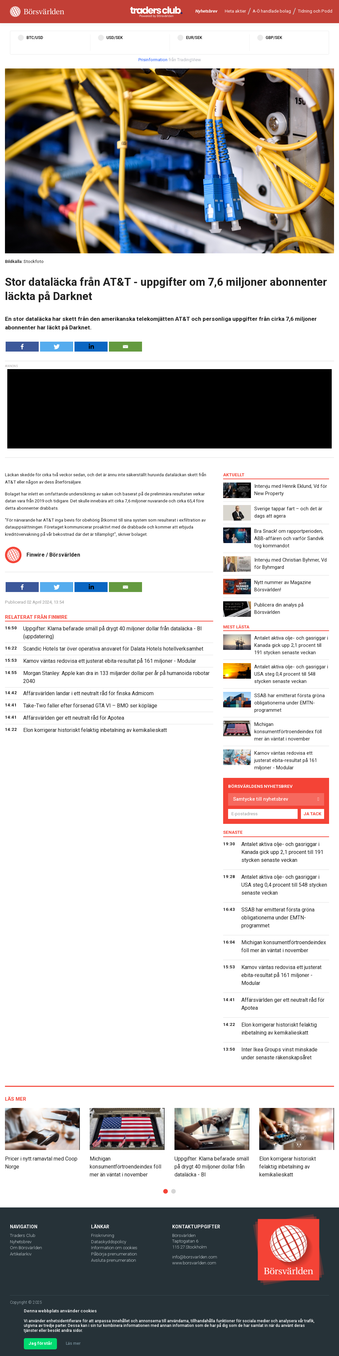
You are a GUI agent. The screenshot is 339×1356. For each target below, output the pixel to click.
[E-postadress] (263, 814)
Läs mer (73, 1343)
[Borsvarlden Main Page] (37, 12)
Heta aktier (235, 11)
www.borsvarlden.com (194, 1262)
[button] (166, 1191)
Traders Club (22, 1235)
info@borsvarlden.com (194, 1256)
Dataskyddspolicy (108, 1241)
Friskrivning (102, 1235)
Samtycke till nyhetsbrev (260, 799)
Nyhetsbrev (206, 11)
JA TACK (312, 813)
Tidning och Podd (315, 11)
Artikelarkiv (20, 1253)
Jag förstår (40, 1343)
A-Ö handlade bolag (272, 11)
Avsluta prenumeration (113, 1260)
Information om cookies (114, 1247)
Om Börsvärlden (26, 1247)
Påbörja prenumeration (114, 1253)
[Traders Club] (156, 12)
